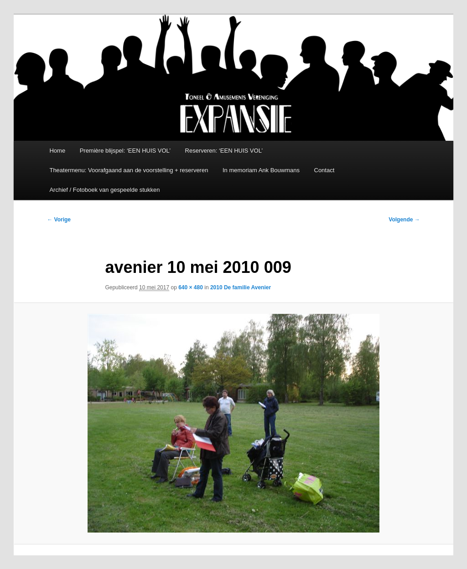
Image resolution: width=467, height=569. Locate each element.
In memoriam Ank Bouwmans (261, 170)
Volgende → (404, 219)
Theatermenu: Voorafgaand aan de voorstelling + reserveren (128, 170)
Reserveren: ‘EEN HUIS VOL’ (224, 150)
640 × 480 (190, 287)
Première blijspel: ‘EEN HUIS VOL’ (125, 150)
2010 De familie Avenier (240, 287)
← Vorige (59, 219)
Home (57, 150)
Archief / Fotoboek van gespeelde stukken (104, 189)
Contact (324, 170)
